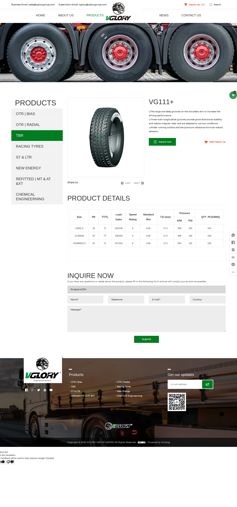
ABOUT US (66, 15)
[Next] (139, 183)
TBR (19, 135)
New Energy (28, 168)
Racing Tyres (29, 146)
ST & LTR (24, 157)
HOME (40, 15)
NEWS (164, 15)
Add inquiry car (217, 141)
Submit (146, 339)
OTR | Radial (28, 125)
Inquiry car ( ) (197, 4)
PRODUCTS (95, 15)
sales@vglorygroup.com (42, 4)
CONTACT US (191, 15)
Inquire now (165, 141)
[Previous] (125, 183)
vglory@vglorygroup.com (93, 4)
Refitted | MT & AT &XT (33, 181)
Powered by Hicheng (159, 442)
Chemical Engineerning (30, 196)
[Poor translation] (10, 462)
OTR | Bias (25, 114)
